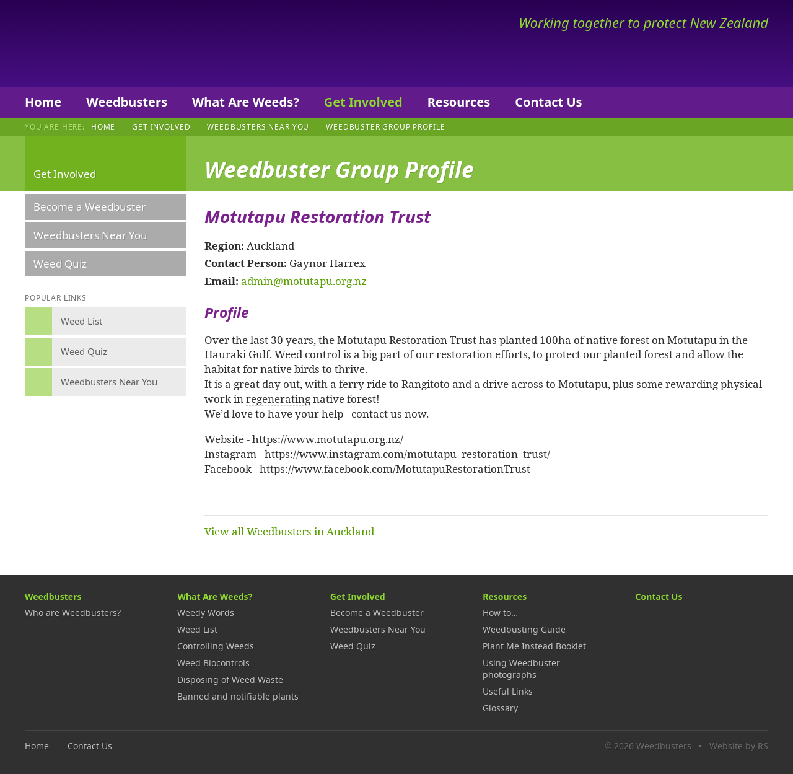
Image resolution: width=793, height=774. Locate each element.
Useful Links (508, 691)
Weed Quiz (60, 264)
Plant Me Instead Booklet (534, 646)
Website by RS (738, 746)
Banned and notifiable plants (238, 696)
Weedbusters (116, 43)
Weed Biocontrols (213, 663)
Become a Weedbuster (89, 207)
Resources (458, 102)
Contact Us (548, 102)
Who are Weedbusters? (73, 612)
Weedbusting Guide (524, 629)
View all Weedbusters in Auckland (289, 531)
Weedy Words (205, 612)
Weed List (197, 629)
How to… (500, 612)
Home (43, 102)
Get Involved (363, 102)
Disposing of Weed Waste (230, 679)
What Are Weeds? (245, 102)
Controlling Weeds (215, 646)
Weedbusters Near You (258, 126)
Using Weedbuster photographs (521, 668)
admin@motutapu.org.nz (304, 281)
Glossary (500, 708)
